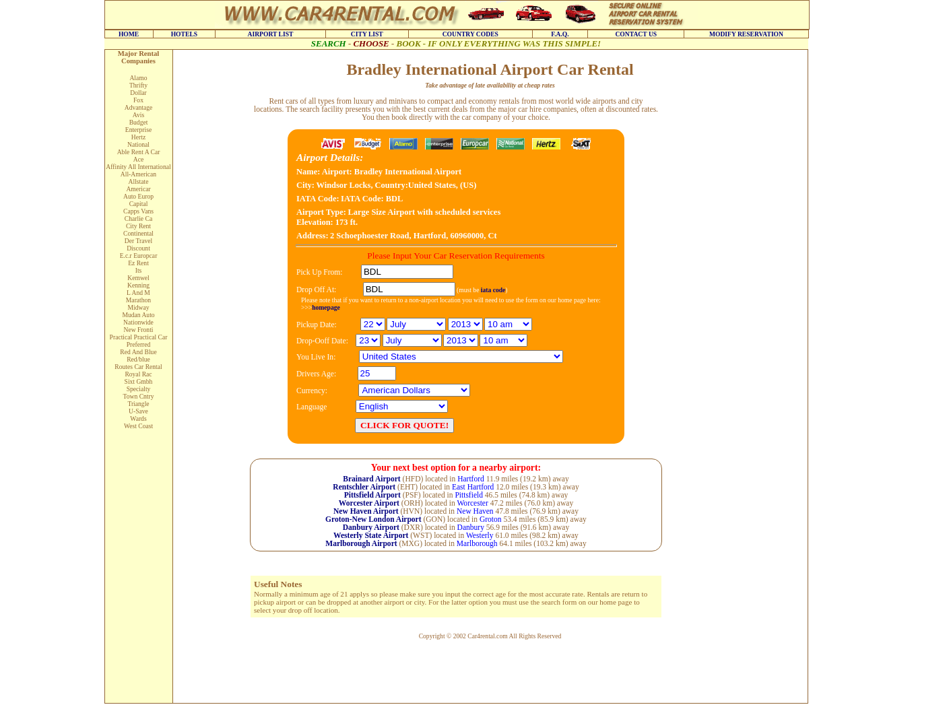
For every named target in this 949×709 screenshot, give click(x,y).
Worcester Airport (369, 503)
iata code (493, 290)
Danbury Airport (371, 527)
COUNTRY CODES (470, 34)
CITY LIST (367, 34)
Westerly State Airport (370, 535)
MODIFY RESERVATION (746, 34)
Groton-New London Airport (373, 519)
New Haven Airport (366, 511)
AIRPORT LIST (270, 34)
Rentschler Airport (364, 487)
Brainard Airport (371, 479)
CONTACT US (636, 34)
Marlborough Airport (361, 543)
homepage (326, 307)
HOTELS (184, 34)
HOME (129, 34)
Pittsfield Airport (372, 495)
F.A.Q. (560, 34)
